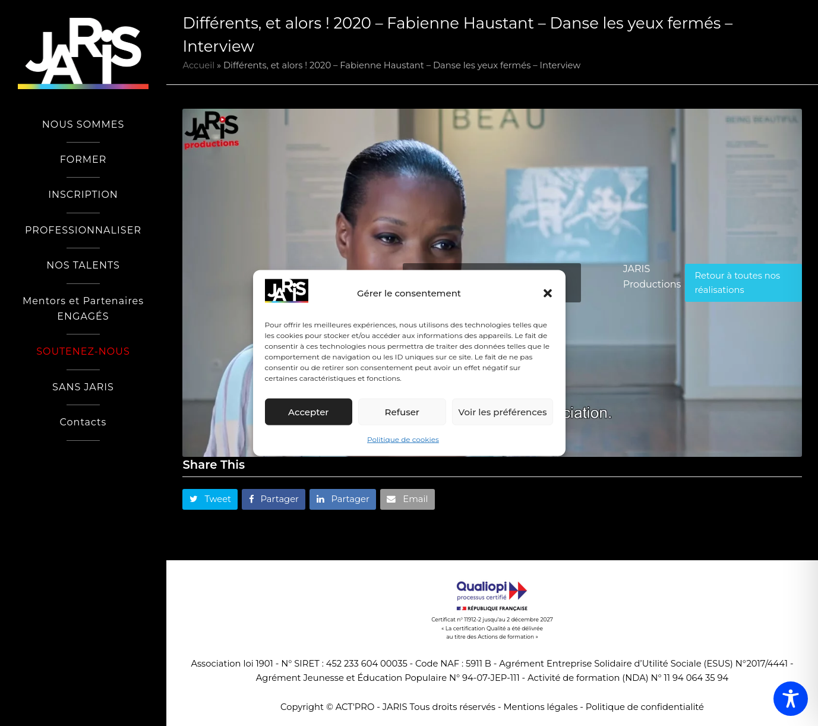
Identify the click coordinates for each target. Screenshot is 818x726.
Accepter (308, 412)
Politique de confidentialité (645, 707)
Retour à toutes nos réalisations (737, 282)
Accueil (198, 65)
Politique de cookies (403, 439)
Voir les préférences (503, 412)
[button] (548, 293)
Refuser (402, 412)
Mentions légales (540, 707)
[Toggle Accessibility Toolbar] (790, 698)
